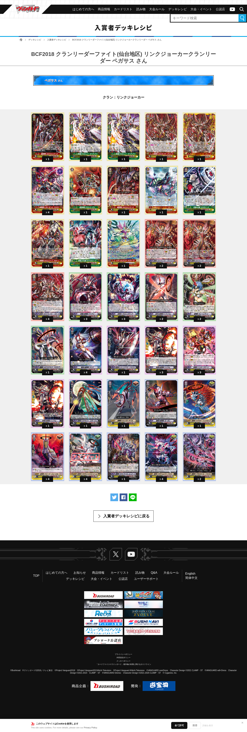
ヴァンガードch (232, 9)
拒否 (195, 725)
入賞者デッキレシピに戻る (126, 516)
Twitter (116, 554)
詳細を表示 (207, 725)
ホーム (21, 39)
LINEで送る (133, 497)
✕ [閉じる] (242, 722)
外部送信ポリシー (123, 658)
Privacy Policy (90, 727)
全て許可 (179, 725)
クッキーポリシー (123, 661)
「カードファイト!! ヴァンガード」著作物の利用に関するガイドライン (123, 664)
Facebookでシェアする (123, 497)
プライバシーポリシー (123, 654)
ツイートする (114, 497)
